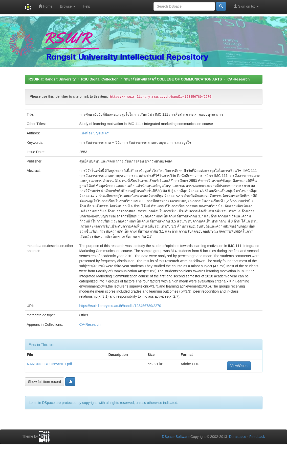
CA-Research (238, 79)
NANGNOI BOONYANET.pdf (49, 364)
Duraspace (237, 437)
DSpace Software (175, 437)
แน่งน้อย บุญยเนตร (94, 133)
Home (45, 6)
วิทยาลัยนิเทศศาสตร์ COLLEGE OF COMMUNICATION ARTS (173, 79)
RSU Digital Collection (100, 79)
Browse (67, 6)
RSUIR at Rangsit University (52, 79)
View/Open (239, 366)
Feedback (257, 437)
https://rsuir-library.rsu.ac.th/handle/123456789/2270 (120, 306)
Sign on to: (246, 6)
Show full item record (44, 382)
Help (86, 6)
